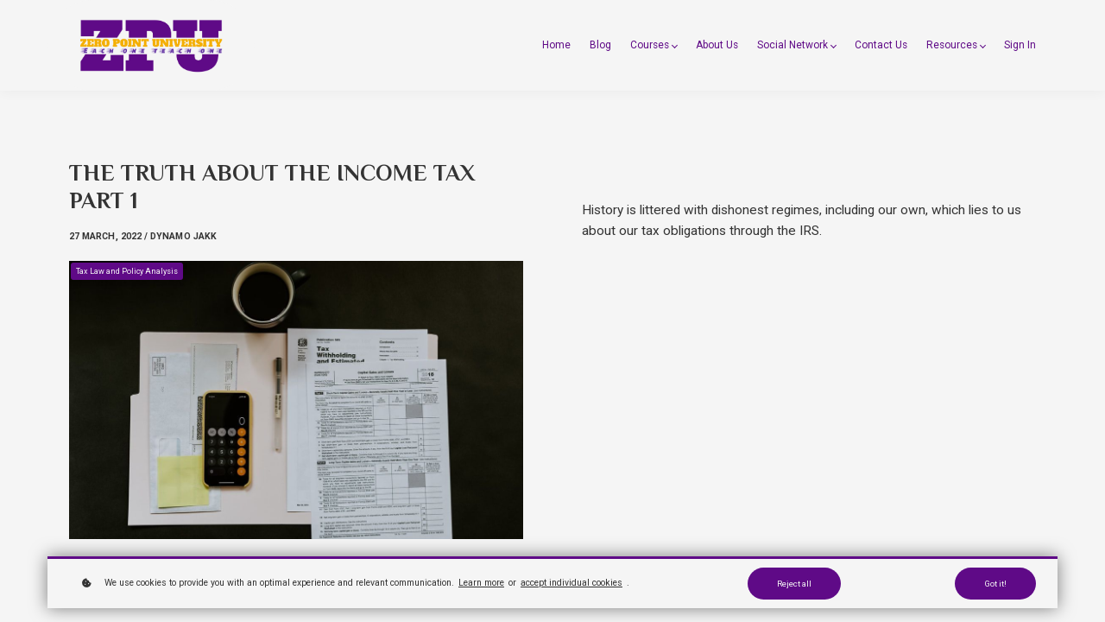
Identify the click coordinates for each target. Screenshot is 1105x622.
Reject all (794, 583)
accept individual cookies (571, 582)
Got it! (995, 583)
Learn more (481, 582)
